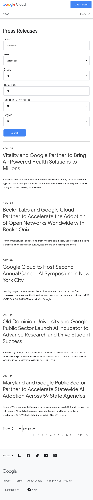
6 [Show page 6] (58, 435)
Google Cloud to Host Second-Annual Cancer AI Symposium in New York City (46, 273)
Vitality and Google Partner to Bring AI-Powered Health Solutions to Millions (44, 162)
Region (7, 115)
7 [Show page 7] (62, 435)
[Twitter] (37, 455)
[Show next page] (87, 436)
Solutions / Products (16, 100)
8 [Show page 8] (67, 435)
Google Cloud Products (59, 480)
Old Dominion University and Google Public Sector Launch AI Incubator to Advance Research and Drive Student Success (46, 331)
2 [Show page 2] (42, 435)
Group (7, 69)
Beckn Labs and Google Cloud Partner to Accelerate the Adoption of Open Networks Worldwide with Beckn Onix (44, 219)
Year (6, 54)
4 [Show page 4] (50, 435)
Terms (19, 480)
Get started (81, 4)
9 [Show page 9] (70, 435)
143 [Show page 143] (80, 435)
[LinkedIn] (55, 455)
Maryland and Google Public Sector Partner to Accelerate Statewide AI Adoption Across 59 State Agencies (44, 389)
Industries (9, 84)
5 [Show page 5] (54, 435)
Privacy (7, 480)
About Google (34, 480)
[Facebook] (28, 455)
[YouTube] (46, 455)
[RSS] (19, 455)
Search (8, 39)
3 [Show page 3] (46, 435)
